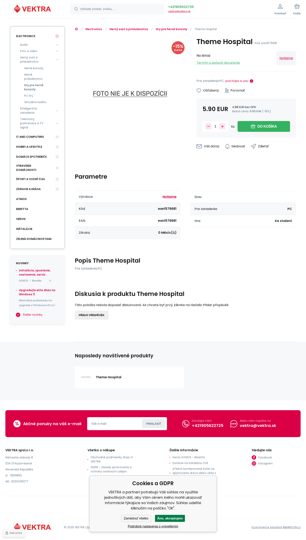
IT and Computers (30, 137)
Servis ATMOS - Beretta (189, 457)
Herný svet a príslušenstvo (129, 29)
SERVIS (21, 219)
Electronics (94, 29)
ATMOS (21, 199)
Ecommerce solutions (267, 527)
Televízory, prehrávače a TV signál (31, 123)
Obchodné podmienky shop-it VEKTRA (112, 459)
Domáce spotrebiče (31, 157)
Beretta (22, 209)
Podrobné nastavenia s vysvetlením (153, 526)
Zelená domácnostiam (33, 239)
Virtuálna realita (35, 102)
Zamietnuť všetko (136, 518)
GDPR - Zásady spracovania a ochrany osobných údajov (111, 469)
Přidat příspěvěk (92, 315)
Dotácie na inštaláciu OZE (190, 463)
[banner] (32, 10)
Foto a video (28, 51)
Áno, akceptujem (170, 518)
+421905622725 (181, 7)
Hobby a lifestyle (29, 147)
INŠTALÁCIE (24, 229)
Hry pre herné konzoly (171, 29)
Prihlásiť (153, 423)
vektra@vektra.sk (179, 11)
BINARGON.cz (292, 527)
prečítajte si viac (237, 81)
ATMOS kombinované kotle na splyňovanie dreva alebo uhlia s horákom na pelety (194, 473)
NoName (286, 58)
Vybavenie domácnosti (26, 168)
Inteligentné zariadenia (28, 110)
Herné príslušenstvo (33, 77)
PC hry (28, 96)
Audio (24, 45)
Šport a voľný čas (30, 179)
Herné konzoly (33, 68)
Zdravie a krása (28, 189)
